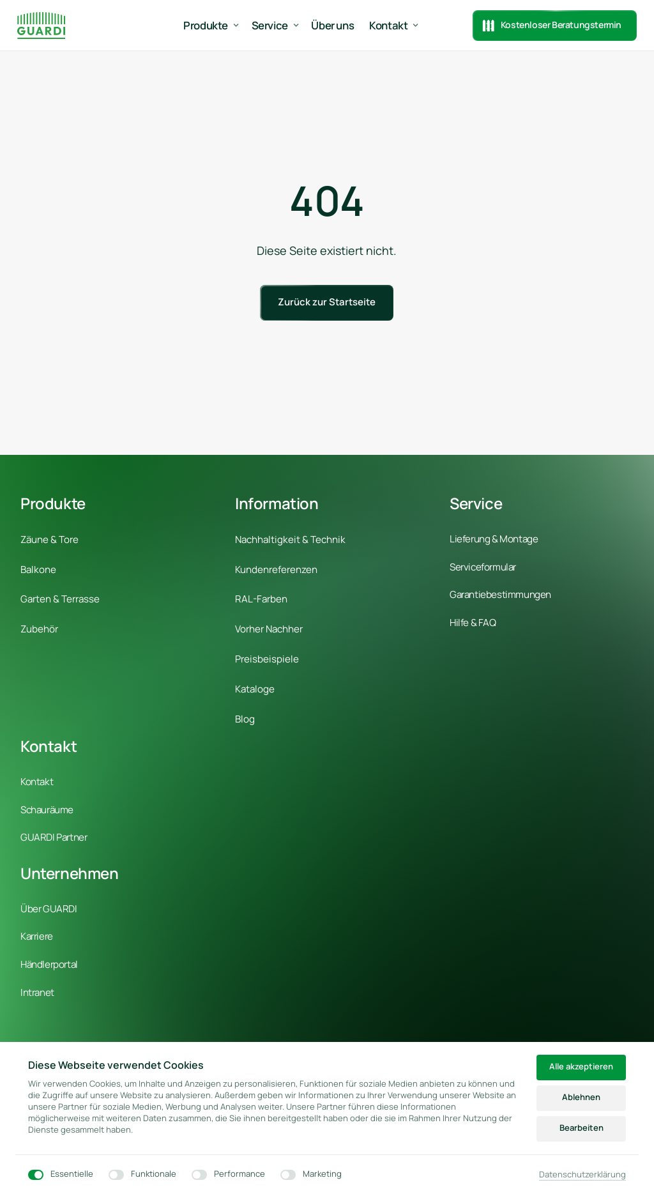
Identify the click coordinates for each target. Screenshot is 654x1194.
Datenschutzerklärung (582, 1174)
